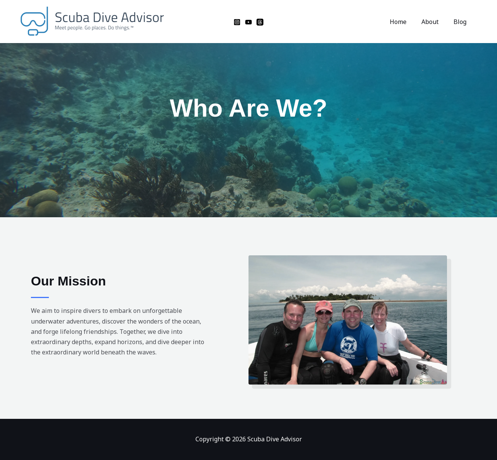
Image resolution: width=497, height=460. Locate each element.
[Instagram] (237, 22)
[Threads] (260, 22)
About (433, 22)
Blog (461, 22)
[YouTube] (248, 22)
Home (404, 22)
